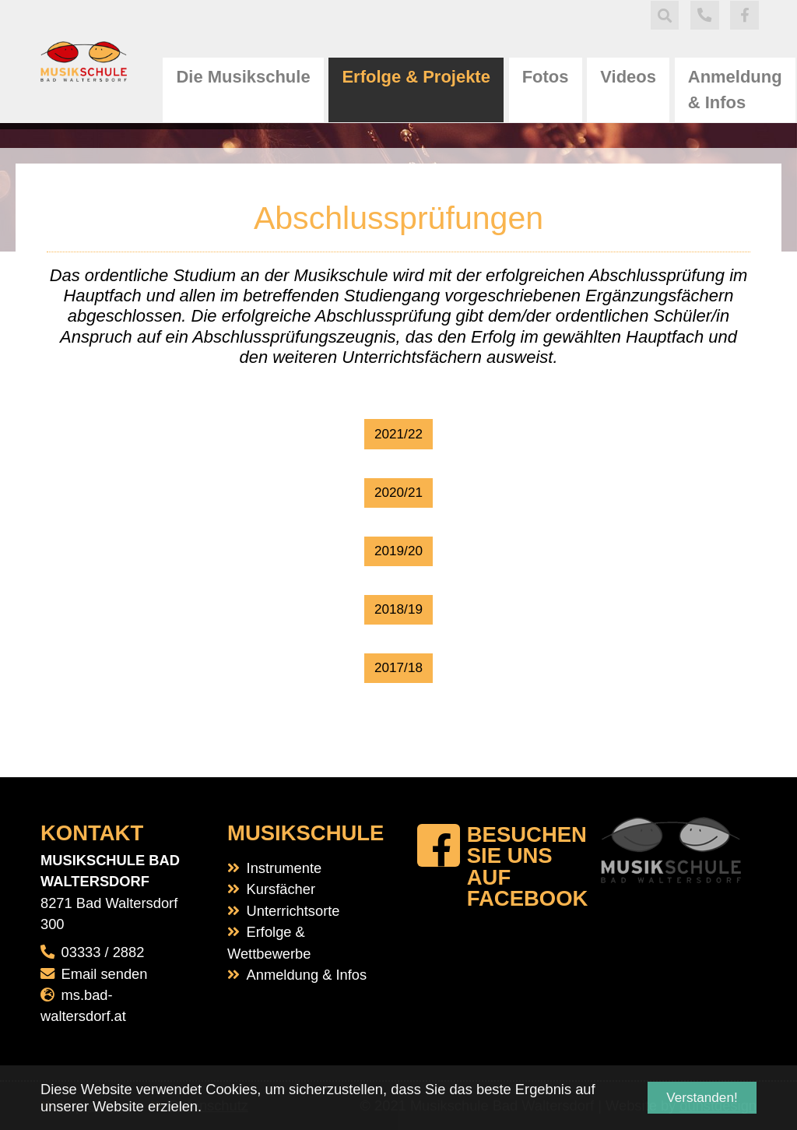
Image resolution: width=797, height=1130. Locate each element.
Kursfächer (281, 889)
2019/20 (398, 551)
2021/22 (398, 434)
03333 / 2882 (103, 952)
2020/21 (398, 492)
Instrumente (284, 868)
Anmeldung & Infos (307, 974)
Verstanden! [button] (701, 1097)
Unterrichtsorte (293, 911)
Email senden (104, 974)
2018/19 (398, 609)
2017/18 (398, 667)
